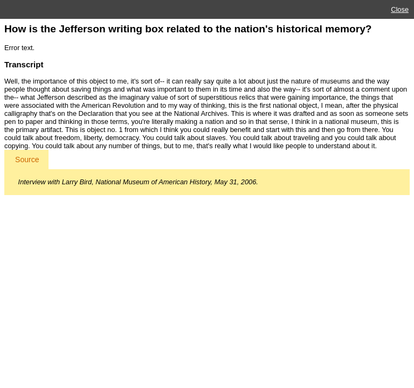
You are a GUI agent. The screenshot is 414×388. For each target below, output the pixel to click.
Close (400, 9)
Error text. (19, 48)
